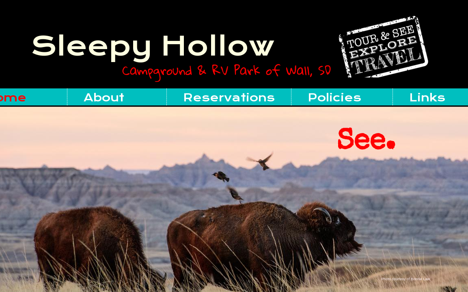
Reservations (229, 97)
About (104, 97)
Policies (334, 97)
